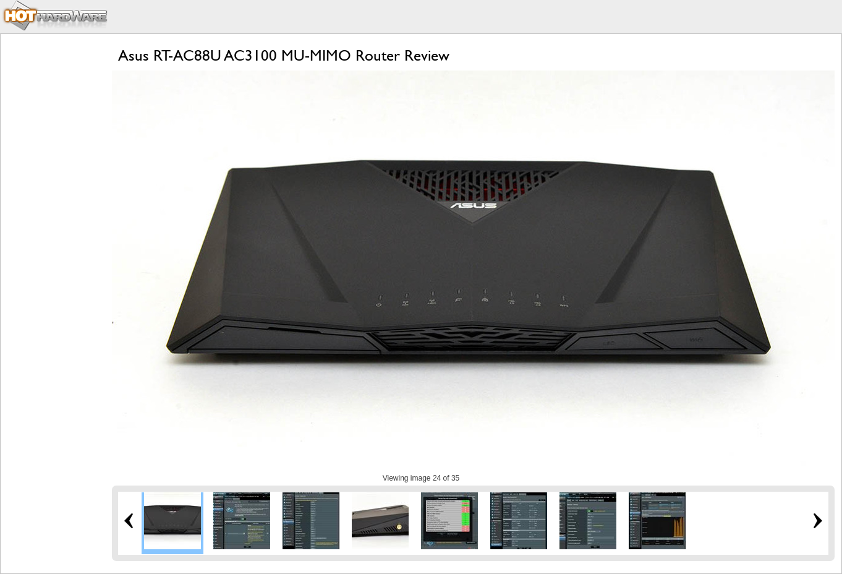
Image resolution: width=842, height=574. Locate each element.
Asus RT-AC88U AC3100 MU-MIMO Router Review (283, 55)
